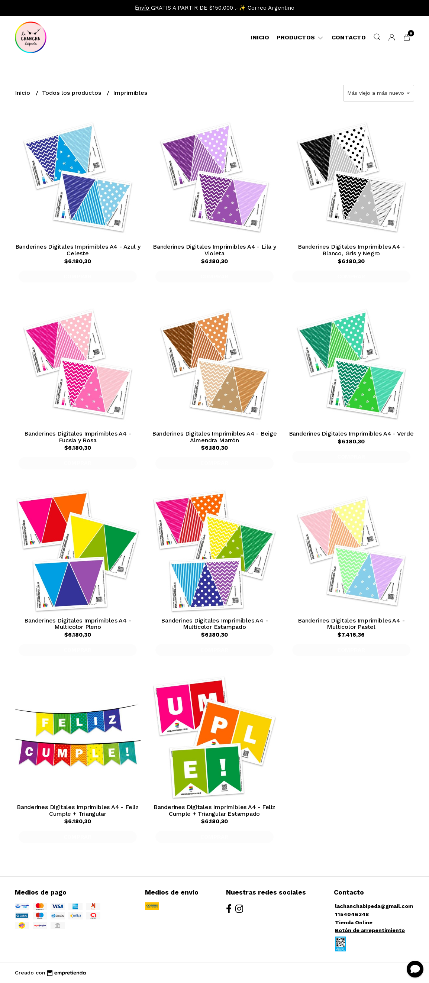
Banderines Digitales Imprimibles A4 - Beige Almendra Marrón (214, 437)
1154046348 (352, 914)
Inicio (260, 37)
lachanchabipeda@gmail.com (374, 906)
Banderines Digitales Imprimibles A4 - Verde (351, 433)
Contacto (349, 37)
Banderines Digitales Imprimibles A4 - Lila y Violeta (214, 250)
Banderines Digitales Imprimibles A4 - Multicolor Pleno (77, 624)
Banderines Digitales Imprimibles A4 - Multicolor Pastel (351, 624)
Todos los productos (72, 92)
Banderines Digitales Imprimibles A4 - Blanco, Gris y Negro (351, 250)
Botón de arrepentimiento (370, 930)
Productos (300, 37)
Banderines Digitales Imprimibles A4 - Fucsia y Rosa (77, 437)
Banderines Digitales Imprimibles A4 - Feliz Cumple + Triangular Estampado (214, 810)
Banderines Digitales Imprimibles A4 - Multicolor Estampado (214, 624)
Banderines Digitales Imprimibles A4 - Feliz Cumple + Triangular (78, 810)
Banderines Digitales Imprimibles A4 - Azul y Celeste (78, 250)
